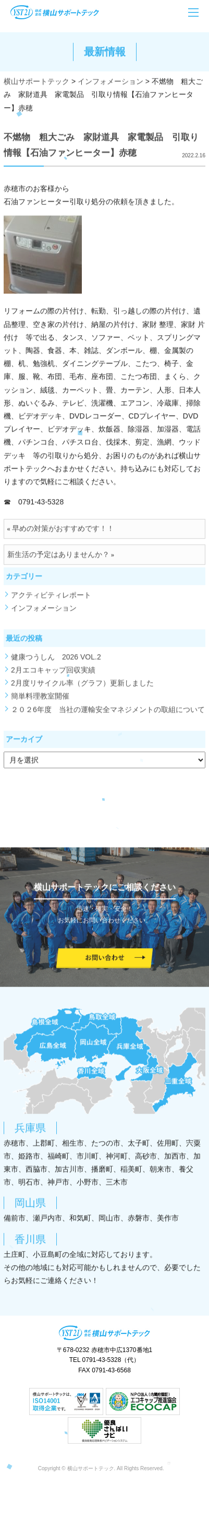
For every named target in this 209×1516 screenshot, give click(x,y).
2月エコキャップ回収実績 (53, 673)
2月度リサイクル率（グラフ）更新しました (82, 686)
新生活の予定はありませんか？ (58, 558)
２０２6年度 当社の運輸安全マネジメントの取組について (108, 712)
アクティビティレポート (51, 598)
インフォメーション (44, 611)
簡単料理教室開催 (40, 699)
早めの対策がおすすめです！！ (63, 532)
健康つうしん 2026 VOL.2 (56, 660)
